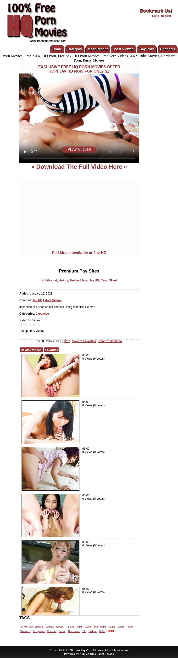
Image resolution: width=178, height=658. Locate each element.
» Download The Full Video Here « (79, 166)
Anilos (63, 280)
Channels (167, 49)
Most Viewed (123, 49)
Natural (60, 627)
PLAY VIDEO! (79, 149)
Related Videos (31, 350)
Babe (102, 631)
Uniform (39, 627)
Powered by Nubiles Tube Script (84, 653)
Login (155, 15)
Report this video (110, 341)
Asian (80, 627)
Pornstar (51, 631)
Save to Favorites (84, 341)
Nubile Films (78, 280)
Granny (50, 627)
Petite (103, 627)
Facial (62, 631)
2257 (67, 341)
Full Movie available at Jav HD (79, 253)
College (93, 631)
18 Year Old (26, 627)
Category (74, 49)
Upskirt (70, 627)
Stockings (25, 631)
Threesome (74, 631)
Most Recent (98, 49)
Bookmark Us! (156, 10)
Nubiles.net (49, 280)
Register (166, 15)
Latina (88, 627)
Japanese (42, 313)
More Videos (52, 300)
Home (57, 49)
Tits (84, 631)
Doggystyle (39, 631)
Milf (96, 627)
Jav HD (94, 280)
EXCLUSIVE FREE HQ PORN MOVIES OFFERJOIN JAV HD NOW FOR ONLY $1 (79, 69)
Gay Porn (146, 49)
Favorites (51, 350)
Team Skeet (109, 280)
